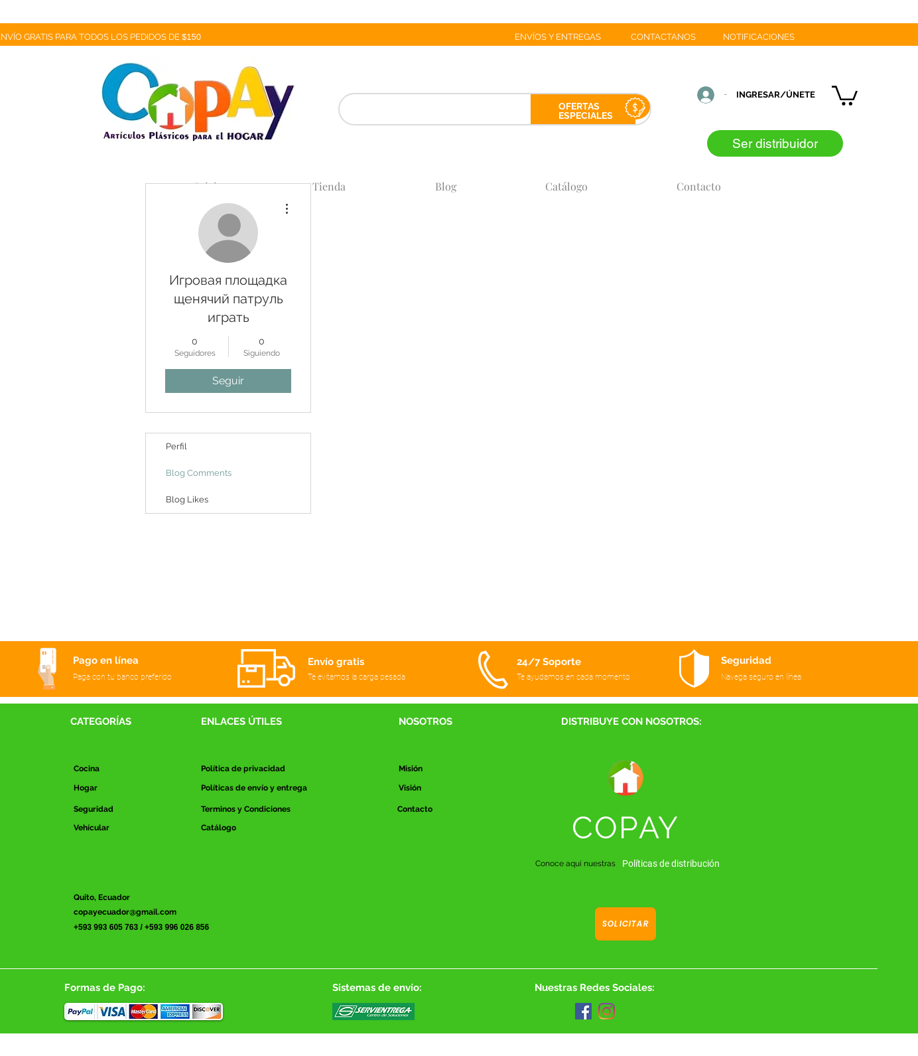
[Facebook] (583, 1011)
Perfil (176, 446)
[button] (845, 95)
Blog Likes (187, 499)
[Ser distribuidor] (775, 143)
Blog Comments (198, 473)
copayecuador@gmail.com (125, 912)
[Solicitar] (625, 924)
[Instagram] (606, 1011)
